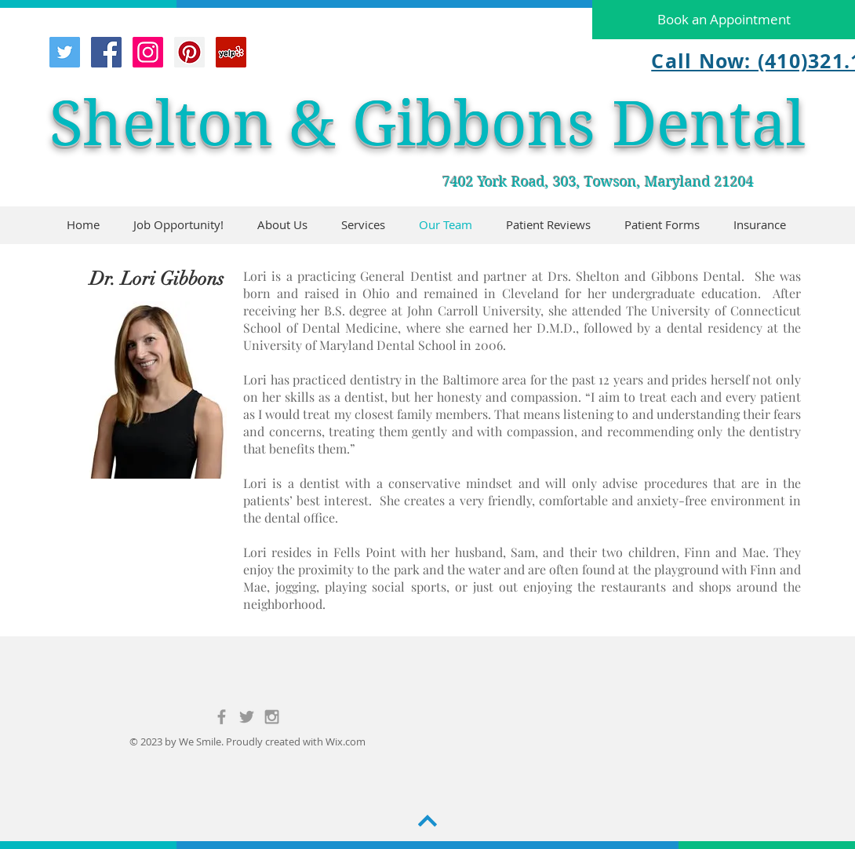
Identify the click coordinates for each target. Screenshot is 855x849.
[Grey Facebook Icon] (221, 717)
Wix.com (346, 741)
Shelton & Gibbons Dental (427, 123)
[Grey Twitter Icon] (246, 717)
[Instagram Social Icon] (148, 52)
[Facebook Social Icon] (106, 52)
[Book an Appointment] (723, 19)
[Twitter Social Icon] (64, 52)
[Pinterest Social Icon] (189, 52)
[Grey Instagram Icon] (272, 717)
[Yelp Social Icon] (231, 52)
